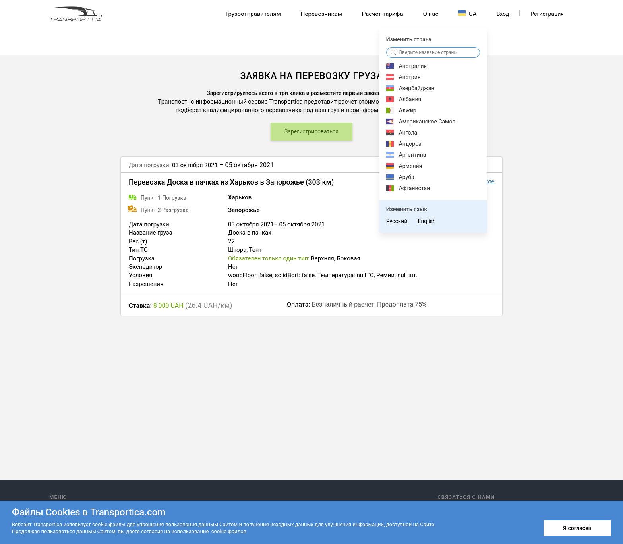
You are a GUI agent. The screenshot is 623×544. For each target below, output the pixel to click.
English (426, 221)
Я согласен (577, 528)
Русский (397, 221)
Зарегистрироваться (311, 131)
